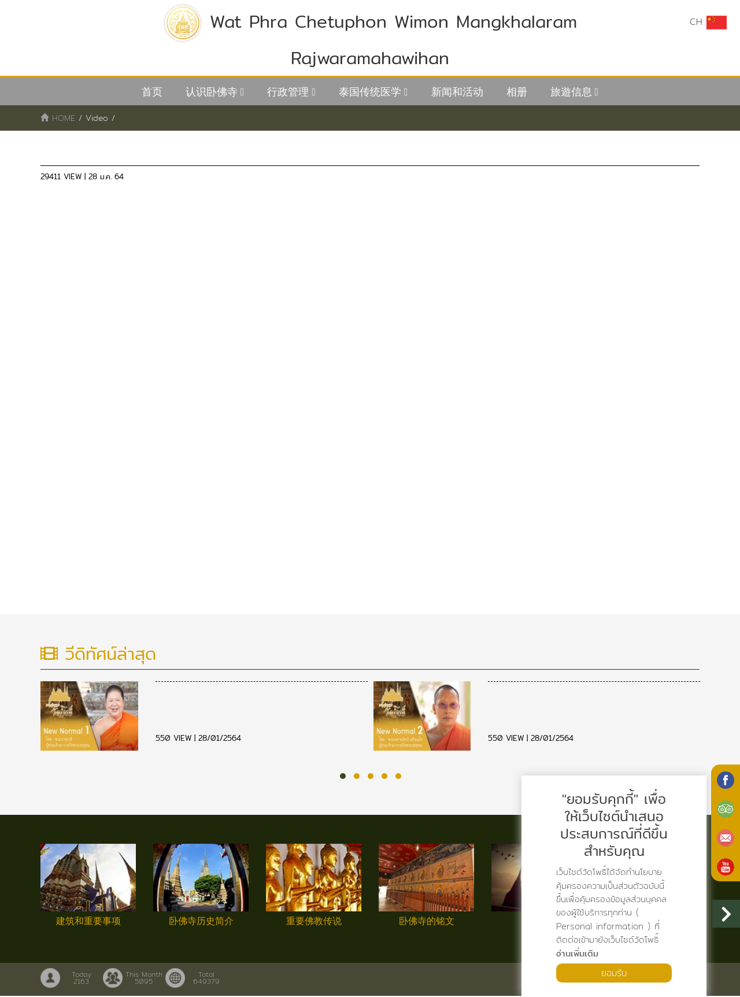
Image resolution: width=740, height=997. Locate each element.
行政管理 (288, 91)
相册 (516, 91)
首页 (152, 91)
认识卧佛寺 (212, 91)
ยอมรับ (614, 972)
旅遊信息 (571, 91)
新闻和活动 (457, 91)
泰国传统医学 (370, 91)
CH (708, 21)
